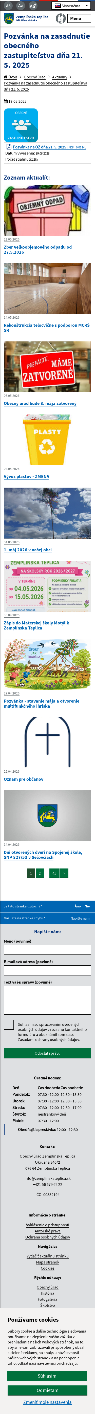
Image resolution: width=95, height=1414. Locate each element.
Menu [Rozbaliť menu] (79, 18)
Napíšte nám (80, 918)
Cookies (47, 1268)
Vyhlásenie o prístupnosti (47, 1224)
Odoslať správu (48, 1053)
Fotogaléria (47, 1299)
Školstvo (47, 1305)
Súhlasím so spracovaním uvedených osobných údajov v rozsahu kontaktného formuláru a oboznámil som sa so (52, 1032)
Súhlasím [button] (47, 1376)
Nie (88, 906)
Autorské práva (48, 1230)
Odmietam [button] (48, 1390)
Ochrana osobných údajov (47, 1236)
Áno (78, 906)
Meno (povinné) (17, 941)
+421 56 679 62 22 (47, 1184)
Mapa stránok (47, 1262)
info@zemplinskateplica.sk (48, 1178)
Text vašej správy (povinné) (28, 982)
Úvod (10, 76)
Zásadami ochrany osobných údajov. (49, 1039)
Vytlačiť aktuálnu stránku (48, 1255)
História (47, 1293)
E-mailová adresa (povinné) (28, 961)
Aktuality (59, 76)
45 (54, 873)
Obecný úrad (35, 76)
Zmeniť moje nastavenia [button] (47, 1402)
